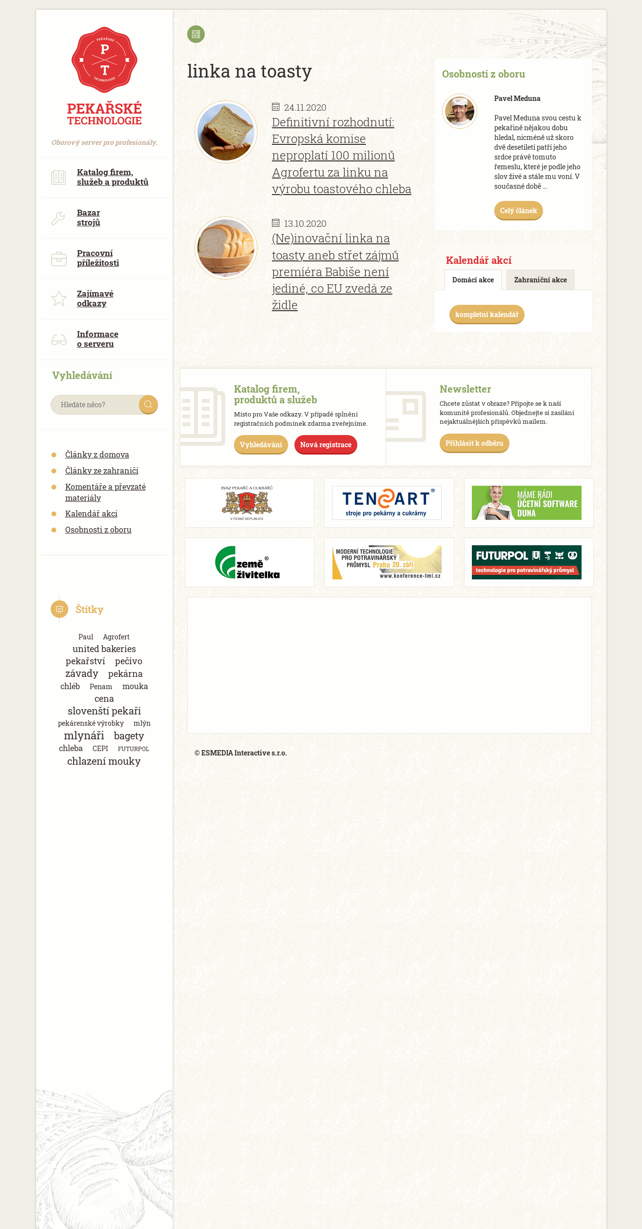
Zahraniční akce (540, 279)
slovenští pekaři (104, 711)
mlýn (142, 723)
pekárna (125, 673)
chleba (71, 748)
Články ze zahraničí (101, 470)
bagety (129, 736)
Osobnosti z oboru (98, 529)
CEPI (100, 748)
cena (104, 698)
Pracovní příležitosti (85, 257)
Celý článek (518, 210)
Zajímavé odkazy (82, 298)
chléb (70, 686)
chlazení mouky (104, 761)
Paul (85, 636)
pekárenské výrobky (91, 723)
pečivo (128, 661)
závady (81, 673)
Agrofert (116, 636)
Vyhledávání (261, 444)
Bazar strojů (75, 217)
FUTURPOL (133, 749)
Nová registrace (325, 444)
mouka (135, 686)
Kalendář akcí (91, 513)
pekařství (85, 661)
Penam (101, 686)
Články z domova (97, 454)
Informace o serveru (84, 338)
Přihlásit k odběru (475, 443)
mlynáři (84, 735)
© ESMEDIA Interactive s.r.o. (241, 752)
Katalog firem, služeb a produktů (100, 176)
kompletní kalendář (487, 314)
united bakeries (104, 648)
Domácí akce (473, 279)
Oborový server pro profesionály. (104, 137)
